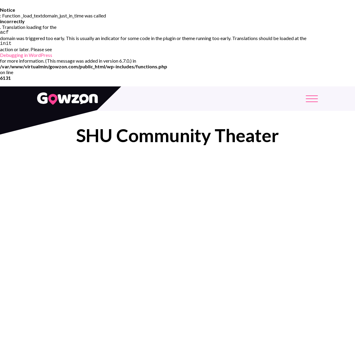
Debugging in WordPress (26, 56)
